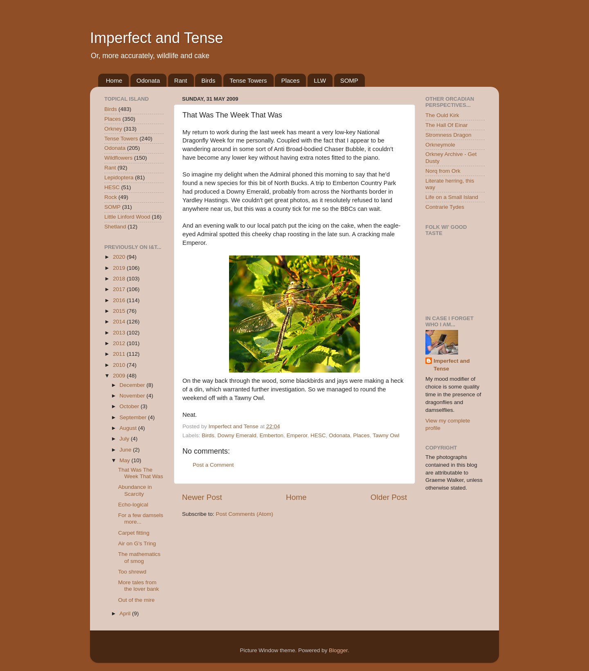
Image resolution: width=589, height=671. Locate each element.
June (126, 450)
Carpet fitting (134, 533)
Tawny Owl (386, 435)
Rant (180, 80)
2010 (120, 365)
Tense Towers (248, 80)
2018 (120, 279)
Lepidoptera (118, 177)
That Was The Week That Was (140, 473)
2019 (120, 268)
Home (114, 80)
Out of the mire (136, 600)
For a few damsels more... (140, 518)
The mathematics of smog (139, 557)
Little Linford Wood (127, 217)
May (125, 460)
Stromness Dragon (448, 135)
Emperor (296, 435)
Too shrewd (132, 572)
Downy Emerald (237, 435)
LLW (320, 80)
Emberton (271, 435)
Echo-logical (133, 505)
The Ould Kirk (442, 115)
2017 (120, 289)
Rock (110, 197)
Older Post (389, 497)
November (132, 396)
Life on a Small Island (451, 197)
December (132, 385)
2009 (120, 376)
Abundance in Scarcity (135, 490)
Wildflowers (118, 158)
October (130, 406)
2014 (120, 322)
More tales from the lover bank (138, 585)
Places (290, 80)
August (128, 428)
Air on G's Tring (137, 543)
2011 (120, 354)
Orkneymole (440, 145)
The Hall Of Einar (446, 125)
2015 (120, 311)
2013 (120, 333)
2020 (120, 257)
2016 (120, 300)
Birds (208, 80)
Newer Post (202, 497)
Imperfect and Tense (156, 37)
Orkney (113, 129)
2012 (120, 343)
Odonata (148, 80)
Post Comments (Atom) (244, 514)
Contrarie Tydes (444, 207)
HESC (318, 435)
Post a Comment (213, 465)
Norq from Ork (443, 171)
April (125, 613)
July (125, 439)
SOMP (349, 80)
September (133, 417)
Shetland (115, 227)
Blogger (338, 650)
